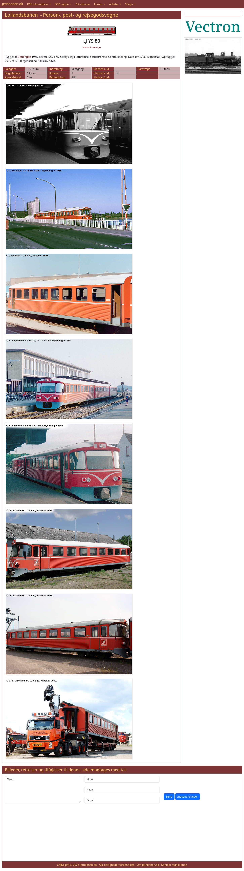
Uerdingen (24, 57)
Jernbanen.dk (12, 4)
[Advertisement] (122, 835)
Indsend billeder (187, 796)
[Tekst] (42, 789)
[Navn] (122, 790)
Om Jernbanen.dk (148, 865)
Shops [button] (129, 4)
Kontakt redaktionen (174, 865)
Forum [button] (98, 4)
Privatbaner (82, 4)
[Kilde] (122, 779)
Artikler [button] (114, 4)
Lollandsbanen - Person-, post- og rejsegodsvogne (61, 15)
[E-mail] (122, 800)
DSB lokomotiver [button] (38, 4)
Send (169, 796)
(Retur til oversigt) (92, 47)
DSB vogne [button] (62, 4)
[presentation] (189, 782)
